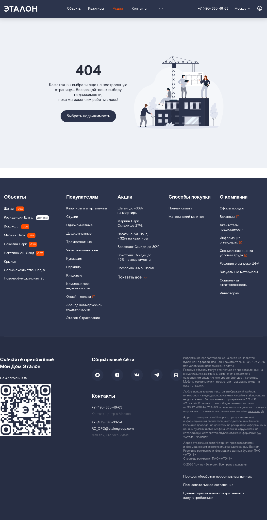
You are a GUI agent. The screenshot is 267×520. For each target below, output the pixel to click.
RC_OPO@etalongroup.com (113, 428)
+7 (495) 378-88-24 (107, 422)
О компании (234, 197)
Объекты (15, 197)
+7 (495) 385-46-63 (213, 8)
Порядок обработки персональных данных (217, 476)
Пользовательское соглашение (208, 485)
